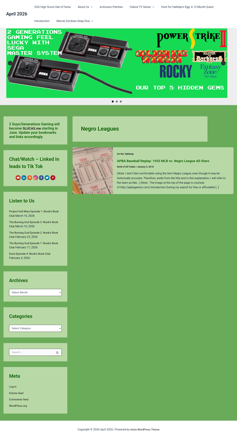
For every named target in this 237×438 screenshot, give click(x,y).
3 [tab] (121, 101)
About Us (83, 7)
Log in (13, 386)
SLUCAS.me (32, 128)
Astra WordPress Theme (145, 429)
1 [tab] (113, 101)
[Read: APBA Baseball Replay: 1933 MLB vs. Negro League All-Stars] (93, 170)
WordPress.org (18, 405)
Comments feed (19, 399)
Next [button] (223, 63)
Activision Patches (107, 7)
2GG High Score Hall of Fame (52, 7)
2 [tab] (117, 101)
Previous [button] (10, 63)
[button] (88, 7)
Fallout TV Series (137, 7)
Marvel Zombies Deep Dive (52, 21)
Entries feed (16, 392)
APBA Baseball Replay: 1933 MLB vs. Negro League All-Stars (165, 161)
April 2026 (16, 14)
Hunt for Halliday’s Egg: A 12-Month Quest (181, 7)
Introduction (220, 7)
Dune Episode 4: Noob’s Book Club (30, 253)
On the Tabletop (125, 153)
